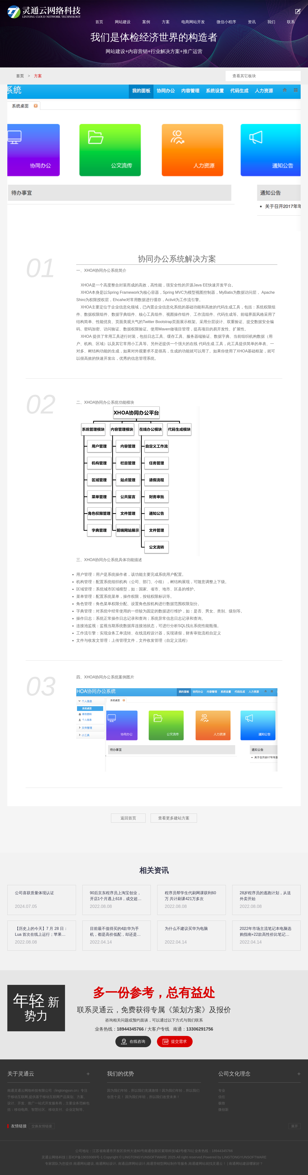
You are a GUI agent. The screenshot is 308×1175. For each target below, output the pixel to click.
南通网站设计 (106, 1163)
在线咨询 (137, 1041)
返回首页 (128, 818)
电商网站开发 (193, 22)
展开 (294, 1126)
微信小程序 (226, 22)
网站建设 (123, 22)
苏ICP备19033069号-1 (85, 1157)
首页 (99, 22)
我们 (271, 22)
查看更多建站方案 (173, 818)
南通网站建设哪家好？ (246, 1163)
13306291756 (199, 1029)
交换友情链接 (42, 1126)
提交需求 (179, 1041)
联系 (291, 22)
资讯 (252, 22)
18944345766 (130, 1029)
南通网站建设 (83, 1163)
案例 (146, 22)
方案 (166, 22)
